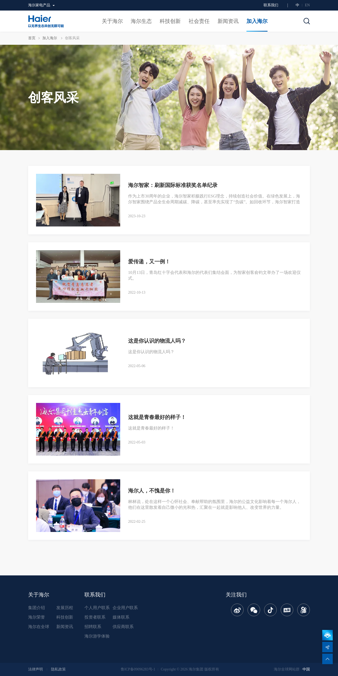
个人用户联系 (97, 607)
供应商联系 (123, 626)
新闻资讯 (64, 626)
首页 (32, 38)
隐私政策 (58, 669)
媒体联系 (121, 617)
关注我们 (236, 595)
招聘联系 (92, 626)
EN (307, 5)
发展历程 (64, 607)
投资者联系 (94, 617)
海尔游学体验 (97, 636)
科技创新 (64, 617)
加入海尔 (50, 38)
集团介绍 (36, 607)
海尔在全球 (38, 626)
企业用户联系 (125, 607)
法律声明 (35, 669)
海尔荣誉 (36, 617)
